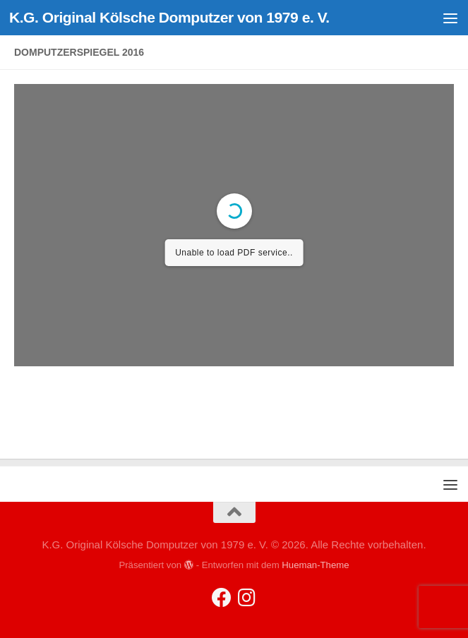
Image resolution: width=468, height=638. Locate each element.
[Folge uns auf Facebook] (222, 598)
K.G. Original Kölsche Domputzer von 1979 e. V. (169, 17)
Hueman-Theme (315, 565)
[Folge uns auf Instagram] (247, 598)
